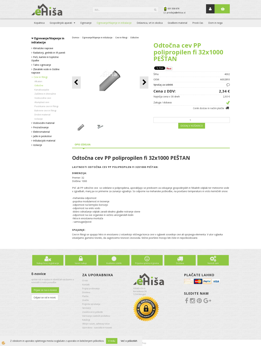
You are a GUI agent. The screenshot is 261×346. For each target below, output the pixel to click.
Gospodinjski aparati (61, 22)
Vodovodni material (43, 123)
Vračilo (85, 300)
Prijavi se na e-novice (45, 290)
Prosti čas (197, 22)
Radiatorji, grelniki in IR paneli (49, 52)
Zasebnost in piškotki (92, 312)
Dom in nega (215, 22)
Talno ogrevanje (42, 64)
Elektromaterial (41, 131)
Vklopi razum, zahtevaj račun (96, 323)
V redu (111, 340)
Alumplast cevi (41, 102)
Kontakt (86, 284)
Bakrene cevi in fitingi (45, 110)
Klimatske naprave (43, 48)
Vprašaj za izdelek (163, 84)
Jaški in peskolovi (42, 136)
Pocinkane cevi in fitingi (46, 106)
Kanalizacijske (41, 89)
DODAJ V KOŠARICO (191, 125)
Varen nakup (81, 263)
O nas (85, 280)
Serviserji (86, 308)
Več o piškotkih (129, 340)
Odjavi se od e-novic (45, 297)
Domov (75, 37)
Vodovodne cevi (42, 97)
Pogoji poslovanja (91, 288)
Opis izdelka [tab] (83, 144)
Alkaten (38, 81)
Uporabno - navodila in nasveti (97, 327)
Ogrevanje (86, 22)
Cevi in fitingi (40, 77)
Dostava (180, 263)
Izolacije (38, 118)
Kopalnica (39, 22)
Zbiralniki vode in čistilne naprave (45, 71)
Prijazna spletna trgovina (147, 263)
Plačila (85, 296)
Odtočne (38, 85)
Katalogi (86, 319)
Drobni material (42, 114)
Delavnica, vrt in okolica (150, 22)
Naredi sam (213, 263)
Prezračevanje (41, 127)
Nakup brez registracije (48, 263)
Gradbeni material (177, 22)
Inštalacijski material (44, 140)
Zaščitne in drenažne (45, 93)
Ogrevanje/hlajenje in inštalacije (114, 22)
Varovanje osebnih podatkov (96, 315)
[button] (144, 82)
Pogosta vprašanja (91, 304)
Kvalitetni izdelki (114, 263)
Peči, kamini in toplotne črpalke (45, 58)
